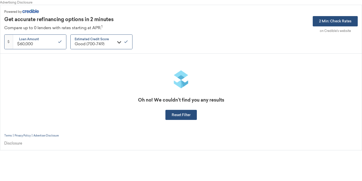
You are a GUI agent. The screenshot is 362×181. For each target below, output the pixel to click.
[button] (181, 115)
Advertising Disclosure (16, 2)
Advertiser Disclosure (46, 135)
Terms (8, 135)
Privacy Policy (23, 135)
